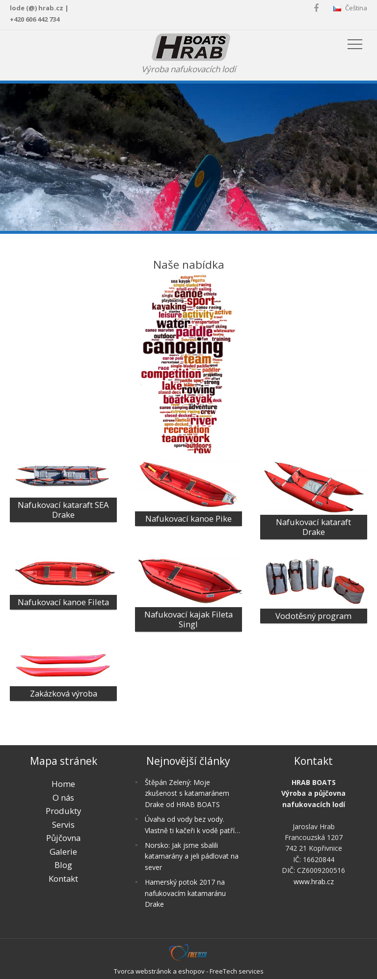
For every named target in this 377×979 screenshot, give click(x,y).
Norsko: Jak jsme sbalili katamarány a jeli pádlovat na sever (192, 856)
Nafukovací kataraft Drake (313, 526)
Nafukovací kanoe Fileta (63, 602)
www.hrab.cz (314, 881)
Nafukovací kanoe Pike (188, 518)
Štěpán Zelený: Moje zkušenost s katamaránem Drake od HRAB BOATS (187, 793)
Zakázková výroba (63, 693)
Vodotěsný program (313, 615)
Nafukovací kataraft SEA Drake (63, 509)
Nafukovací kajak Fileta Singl (188, 619)
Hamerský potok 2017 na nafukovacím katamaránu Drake (185, 893)
